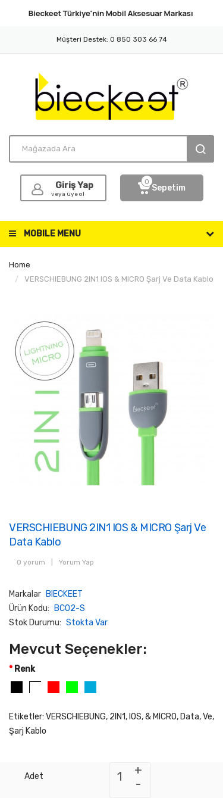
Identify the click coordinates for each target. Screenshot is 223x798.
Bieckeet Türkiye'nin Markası (111, 13)
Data (189, 717)
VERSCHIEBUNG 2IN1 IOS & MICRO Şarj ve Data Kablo (118, 279)
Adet (33, 776)
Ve (207, 717)
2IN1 (117, 717)
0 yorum (31, 562)
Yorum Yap (76, 562)
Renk (24, 669)
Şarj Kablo (27, 731)
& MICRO (161, 717)
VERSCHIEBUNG (76, 717)
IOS (135, 717)
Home (19, 264)
